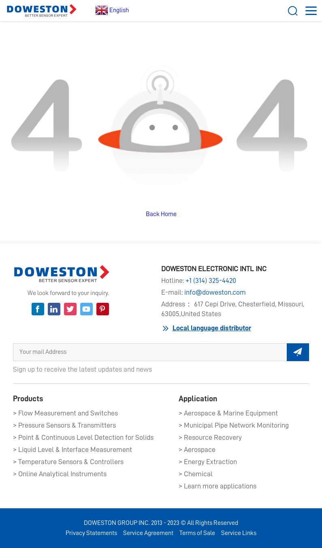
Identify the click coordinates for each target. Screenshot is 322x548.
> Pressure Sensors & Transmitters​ (64, 425)
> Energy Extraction (208, 461)
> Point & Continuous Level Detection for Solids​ (83, 437)
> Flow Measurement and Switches (65, 413)
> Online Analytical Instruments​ (60, 473)
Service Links (238, 533)
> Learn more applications (217, 486)
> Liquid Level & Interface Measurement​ (72, 449)
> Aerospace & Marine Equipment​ (228, 413)
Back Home (161, 214)
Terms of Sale (197, 533)
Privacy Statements (91, 533)
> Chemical (196, 473)
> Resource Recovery (210, 437)
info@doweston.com (215, 292)
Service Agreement (148, 533)
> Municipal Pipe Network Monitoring (234, 425)
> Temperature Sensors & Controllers (68, 461)
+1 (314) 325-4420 (211, 280)
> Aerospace (197, 449)
